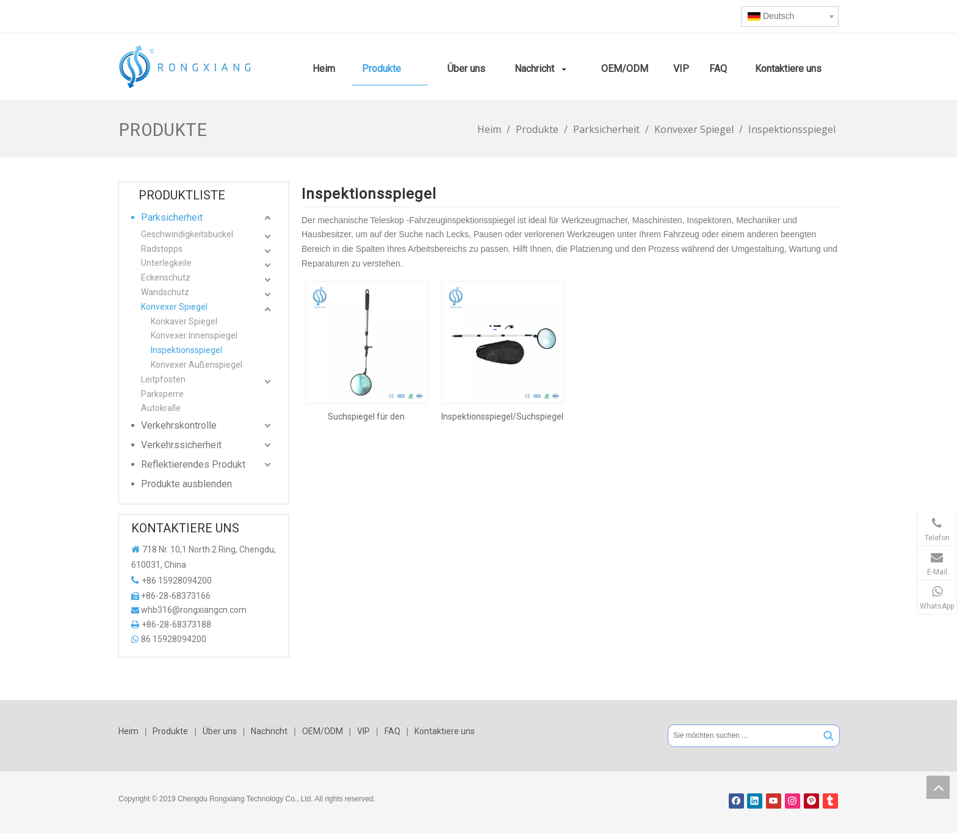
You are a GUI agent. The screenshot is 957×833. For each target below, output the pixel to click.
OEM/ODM (322, 731)
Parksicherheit (172, 217)
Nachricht (269, 731)
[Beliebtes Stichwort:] (828, 735)
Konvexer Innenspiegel (194, 335)
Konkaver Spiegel (184, 321)
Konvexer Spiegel (174, 307)
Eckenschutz (165, 277)
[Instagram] (792, 801)
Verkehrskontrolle (179, 425)
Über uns (220, 731)
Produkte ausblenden (186, 484)
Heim (128, 731)
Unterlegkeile (166, 263)
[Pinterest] (811, 801)
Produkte (170, 731)
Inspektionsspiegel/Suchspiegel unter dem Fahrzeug (502, 416)
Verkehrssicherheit (181, 445)
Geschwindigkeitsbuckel (187, 234)
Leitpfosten (163, 379)
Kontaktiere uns (444, 731)
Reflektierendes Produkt (193, 464)
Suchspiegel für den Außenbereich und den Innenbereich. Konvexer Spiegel (366, 416)
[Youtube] (773, 801)
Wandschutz (165, 292)
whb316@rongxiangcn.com (194, 610)
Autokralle (161, 408)
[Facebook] (736, 801)
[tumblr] (830, 801)
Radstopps (161, 249)
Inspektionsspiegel (186, 350)
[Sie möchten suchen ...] (743, 735)
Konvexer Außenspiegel (196, 365)
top (938, 787)
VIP (363, 731)
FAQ (392, 731)
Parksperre (162, 394)
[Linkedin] (754, 801)
